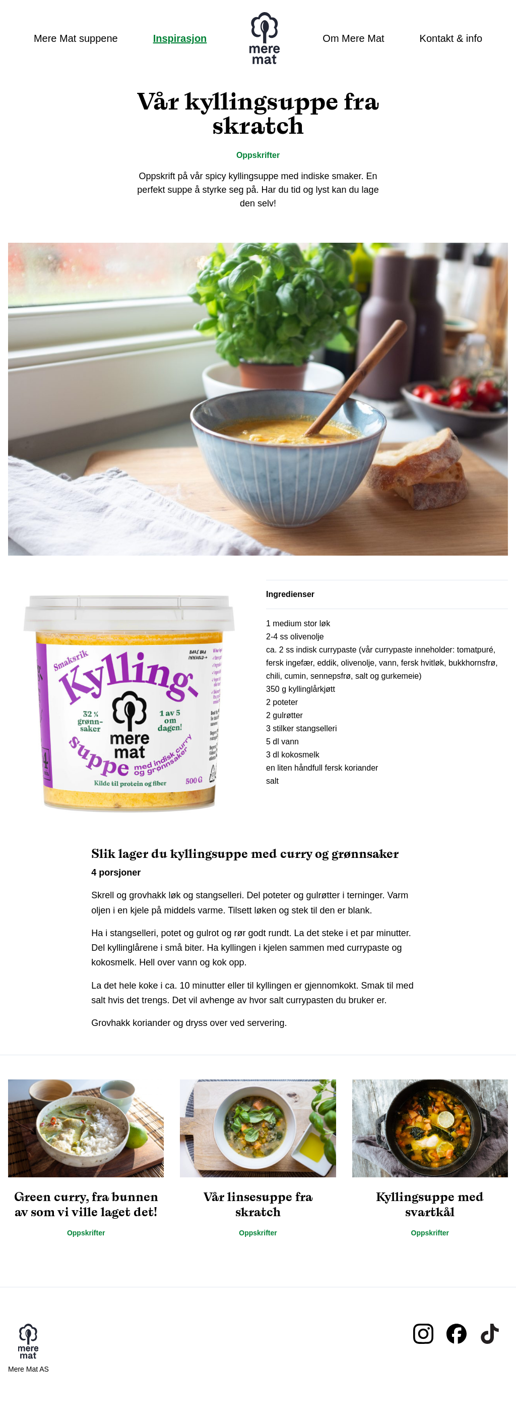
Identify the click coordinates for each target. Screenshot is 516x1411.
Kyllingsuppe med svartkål (430, 1204)
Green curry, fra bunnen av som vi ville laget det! (86, 1204)
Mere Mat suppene (76, 38)
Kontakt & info (451, 38)
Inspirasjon (180, 38)
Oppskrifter (258, 155)
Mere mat (264, 38)
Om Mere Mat (353, 38)
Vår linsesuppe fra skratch (258, 1204)
